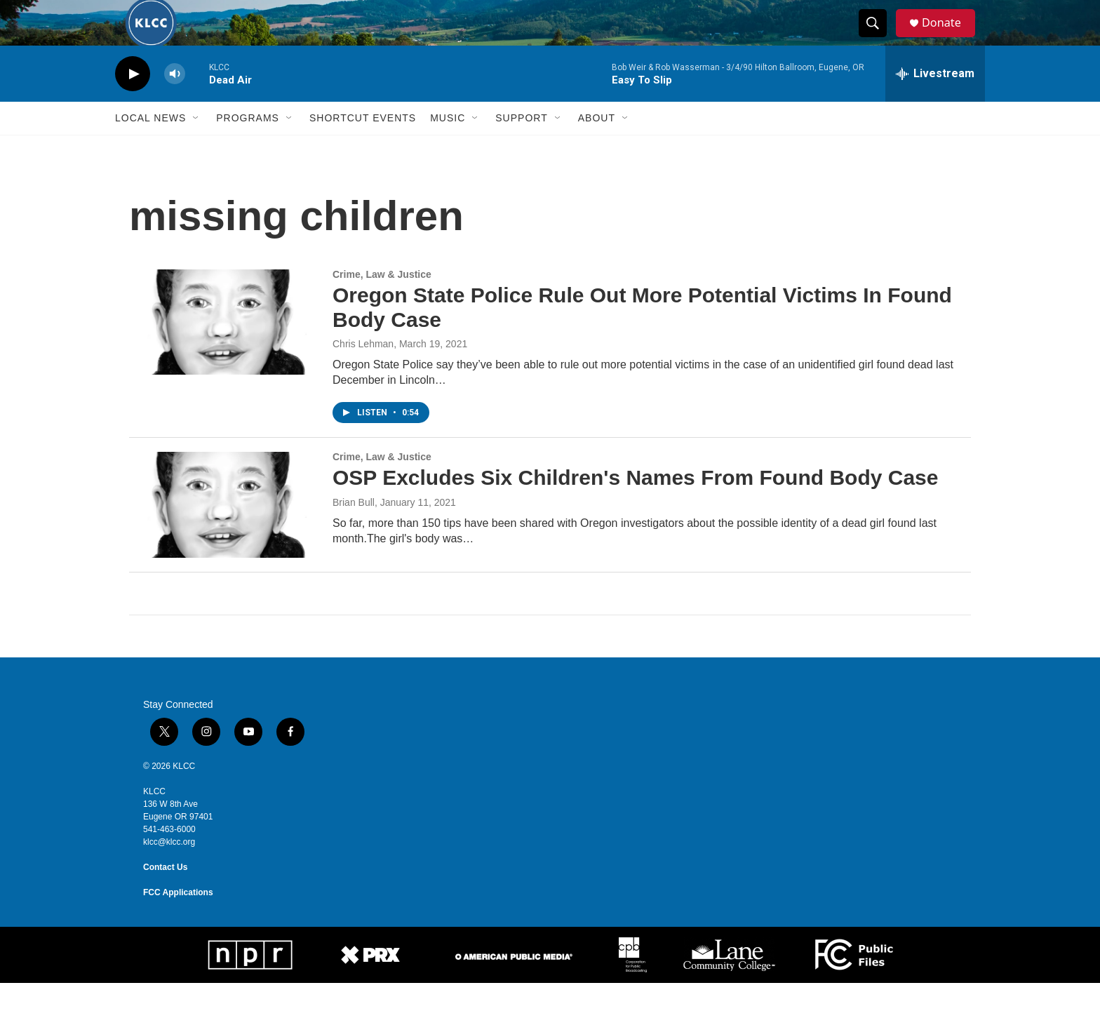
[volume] (175, 102)
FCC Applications (178, 920)
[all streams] (935, 102)
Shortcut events (362, 146)
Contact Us (165, 895)
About (596, 146)
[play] (132, 102)
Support (521, 146)
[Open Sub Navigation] (196, 146)
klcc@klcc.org (169, 870)
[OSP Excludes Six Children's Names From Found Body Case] (223, 532)
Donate (949, 36)
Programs (247, 146)
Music (447, 146)
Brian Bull (354, 530)
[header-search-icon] (878, 37)
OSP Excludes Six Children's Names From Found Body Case (635, 505)
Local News (150, 146)
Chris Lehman (363, 371)
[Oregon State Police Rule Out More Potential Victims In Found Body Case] (223, 350)
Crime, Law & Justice (382, 302)
